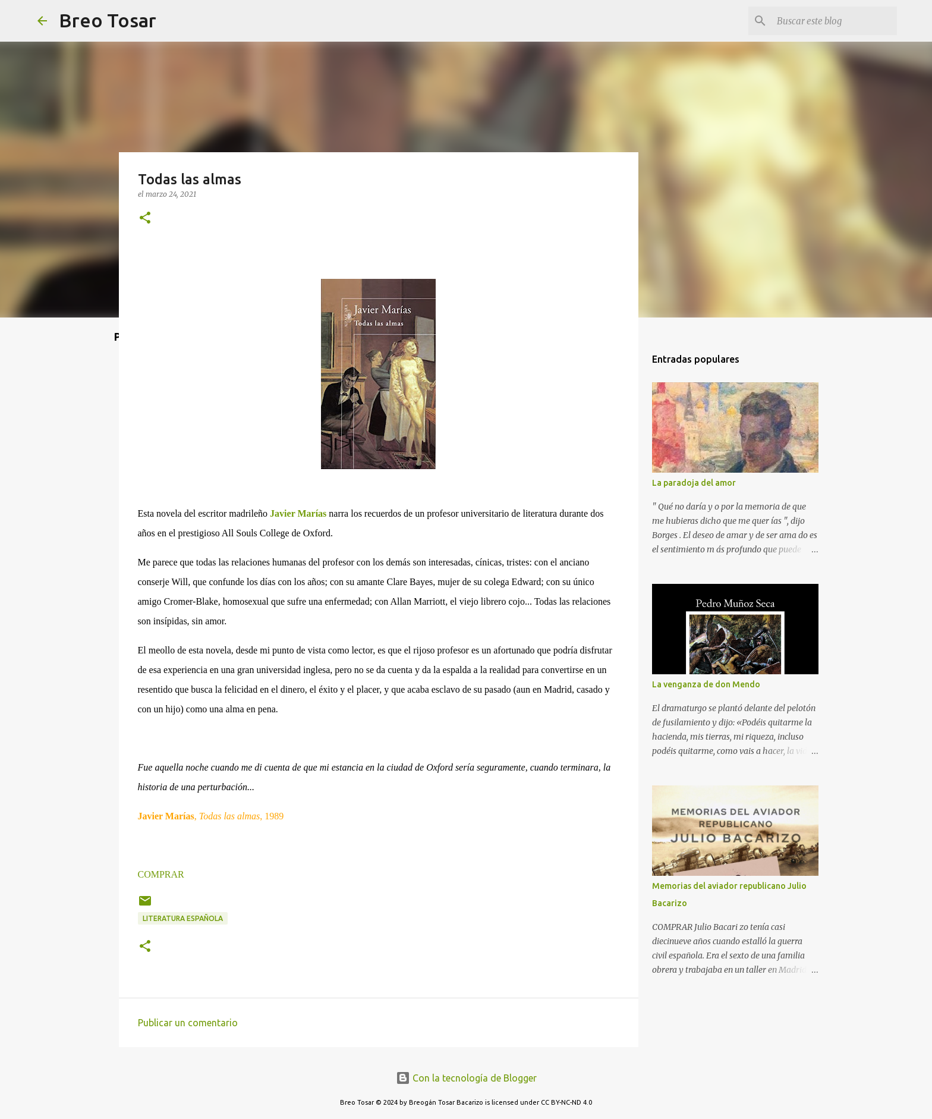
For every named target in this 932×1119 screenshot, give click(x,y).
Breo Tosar (107, 20)
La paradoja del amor (694, 483)
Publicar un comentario (188, 1022)
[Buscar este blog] (834, 21)
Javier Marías (298, 513)
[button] (145, 218)
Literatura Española (183, 918)
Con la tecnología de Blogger (466, 1078)
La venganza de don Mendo (706, 684)
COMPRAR (161, 874)
